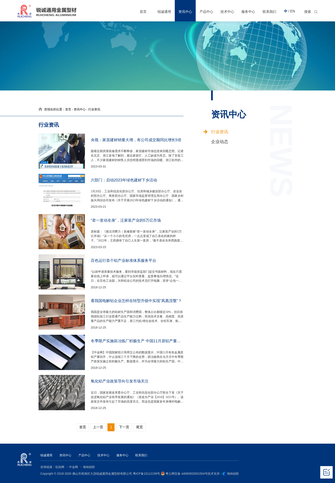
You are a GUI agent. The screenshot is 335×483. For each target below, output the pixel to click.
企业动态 (219, 141)
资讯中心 (80, 109)
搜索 (307, 11)
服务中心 (122, 455)
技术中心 (103, 455)
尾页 (139, 427)
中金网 (74, 466)
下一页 (124, 427)
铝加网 (60, 466)
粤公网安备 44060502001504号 (184, 473)
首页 (68, 109)
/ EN (291, 11)
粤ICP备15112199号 (146, 473)
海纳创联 (89, 466)
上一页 (98, 427)
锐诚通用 (46, 455)
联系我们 (141, 455)
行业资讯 (219, 131)
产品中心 (84, 455)
